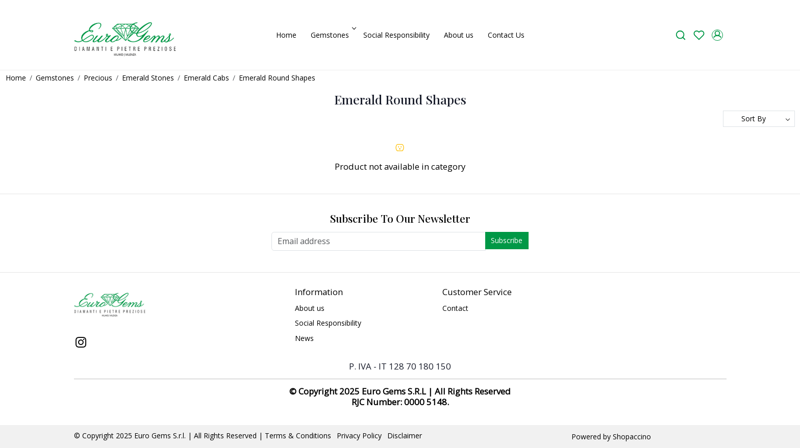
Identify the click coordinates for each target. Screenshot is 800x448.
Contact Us (506, 35)
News (304, 338)
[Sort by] (759, 119)
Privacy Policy (359, 435)
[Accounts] (717, 35)
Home (286, 35)
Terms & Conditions (298, 435)
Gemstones (333, 35)
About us (458, 35)
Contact (455, 308)
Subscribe (506, 240)
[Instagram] (81, 343)
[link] (680, 35)
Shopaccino (632, 436)
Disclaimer (404, 435)
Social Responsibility (396, 35)
